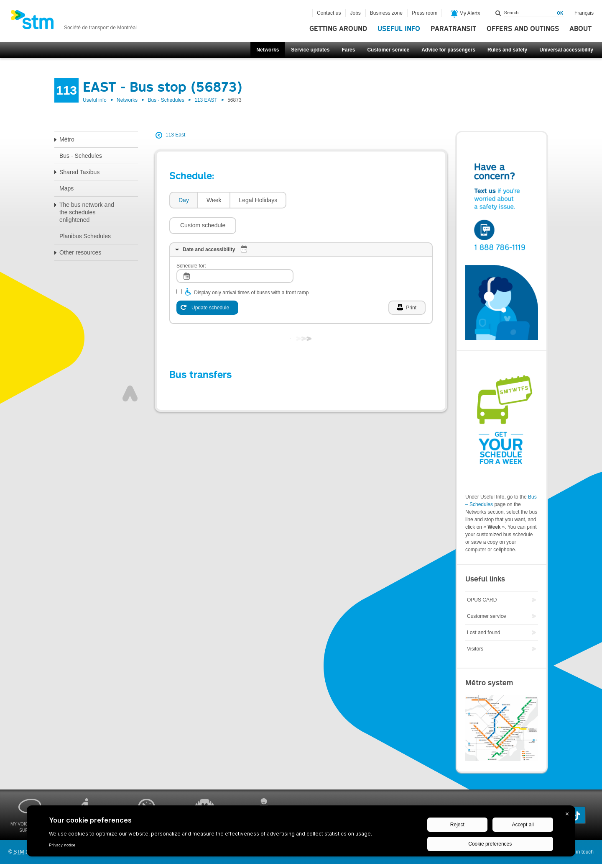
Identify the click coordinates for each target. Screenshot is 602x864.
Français (584, 13)
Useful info (399, 29)
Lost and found (483, 632)
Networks (267, 50)
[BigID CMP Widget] (301, 833)
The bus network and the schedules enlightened (86, 212)
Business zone (386, 13)
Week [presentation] (214, 200)
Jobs (355, 13)
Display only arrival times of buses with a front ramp (251, 267)
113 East (175, 135)
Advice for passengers (448, 50)
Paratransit (453, 29)
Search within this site (498, 13)
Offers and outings (523, 29)
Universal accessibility (566, 50)
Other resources (80, 252)
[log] (234, 251)
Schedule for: (191, 241)
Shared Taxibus (79, 172)
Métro (66, 139)
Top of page (130, 368)
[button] (324, 200)
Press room (424, 13)
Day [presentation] (184, 200)
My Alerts (465, 14)
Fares (348, 50)
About (580, 29)
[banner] (73, 22)
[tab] (183, 200)
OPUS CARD (482, 600)
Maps (66, 188)
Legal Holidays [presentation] (258, 200)
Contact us (329, 13)
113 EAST (205, 100)
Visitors (475, 649)
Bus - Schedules (166, 100)
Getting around (338, 29)
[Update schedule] (207, 282)
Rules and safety (507, 50)
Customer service (388, 50)
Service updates (310, 50)
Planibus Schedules (85, 236)
